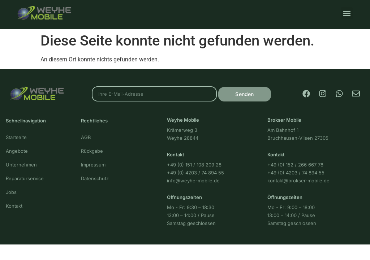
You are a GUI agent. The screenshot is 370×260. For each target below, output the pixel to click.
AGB (86, 137)
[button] (347, 13)
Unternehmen (21, 165)
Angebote (17, 151)
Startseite (16, 137)
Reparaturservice (25, 178)
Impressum (93, 165)
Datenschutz (95, 178)
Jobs (11, 192)
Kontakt (14, 206)
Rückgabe (92, 151)
